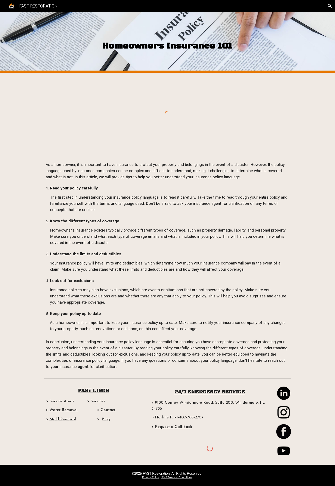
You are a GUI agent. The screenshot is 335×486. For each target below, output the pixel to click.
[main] (167, 42)
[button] (330, 6)
